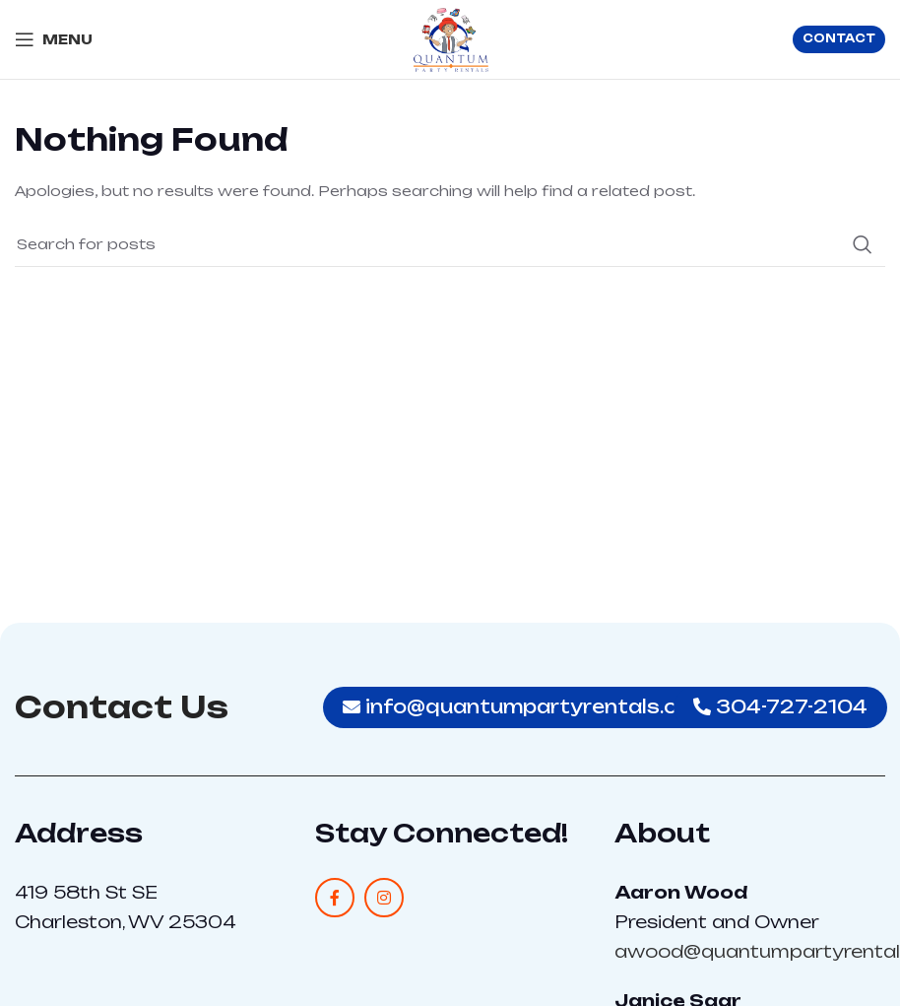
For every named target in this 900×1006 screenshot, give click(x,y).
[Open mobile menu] (53, 39)
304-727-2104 (780, 707)
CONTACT (839, 38)
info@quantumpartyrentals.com (526, 707)
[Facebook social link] (334, 897)
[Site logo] (450, 38)
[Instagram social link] (384, 897)
